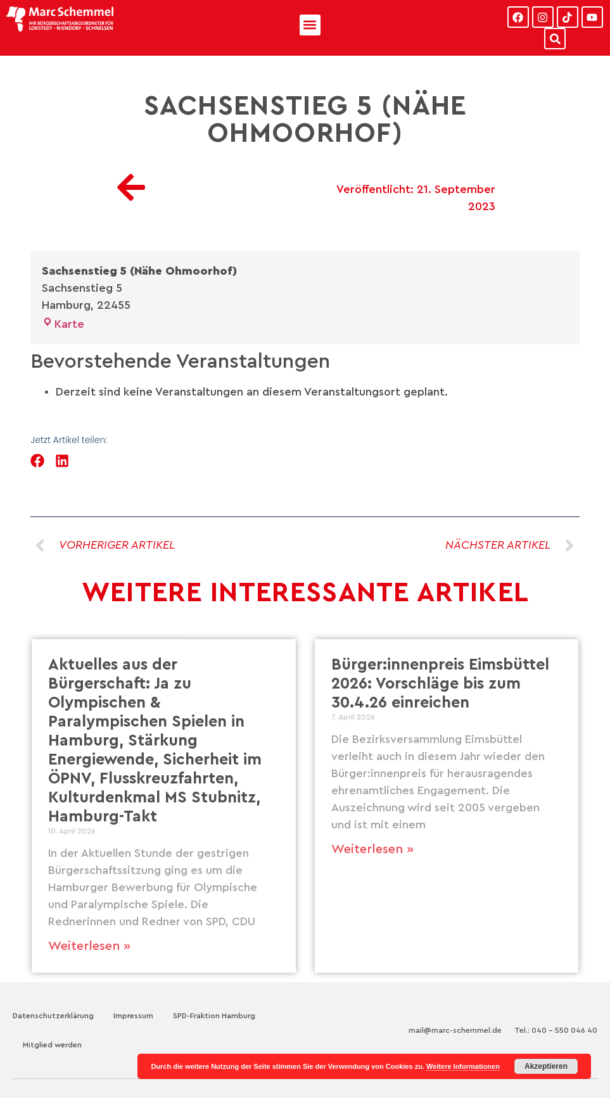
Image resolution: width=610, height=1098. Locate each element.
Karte (63, 324)
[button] (310, 25)
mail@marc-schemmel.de (455, 1030)
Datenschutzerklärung (53, 1016)
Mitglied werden (52, 1045)
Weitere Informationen (463, 1066)
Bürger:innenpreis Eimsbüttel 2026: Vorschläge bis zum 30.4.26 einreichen (440, 684)
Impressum (133, 1016)
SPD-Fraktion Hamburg (214, 1016)
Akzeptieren (546, 1066)
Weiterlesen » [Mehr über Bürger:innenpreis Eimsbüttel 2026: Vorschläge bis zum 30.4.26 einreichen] (372, 849)
